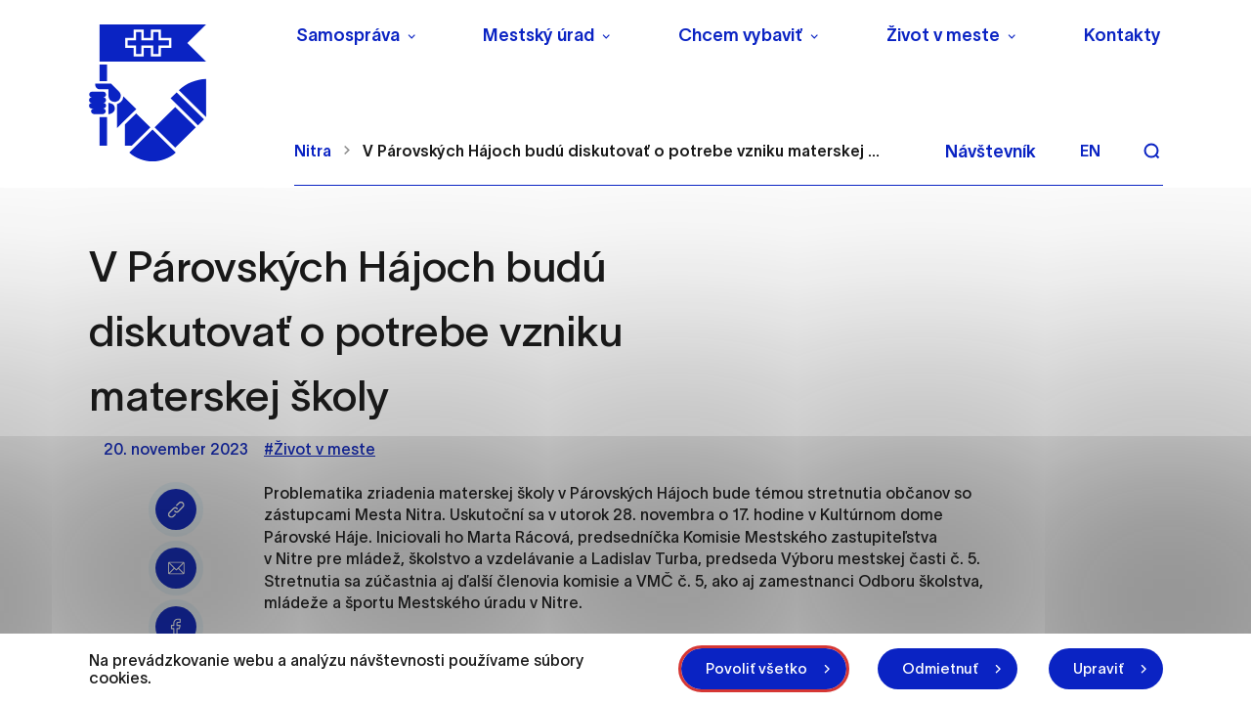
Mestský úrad (538, 35)
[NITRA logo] (179, 92)
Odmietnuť (940, 668)
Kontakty (1122, 35)
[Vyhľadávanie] (1151, 150)
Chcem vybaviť (740, 35)
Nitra (312, 150)
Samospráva (348, 35)
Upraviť (1098, 668)
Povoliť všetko (756, 668)
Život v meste (943, 35)
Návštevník (990, 151)
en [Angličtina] (1090, 150)
